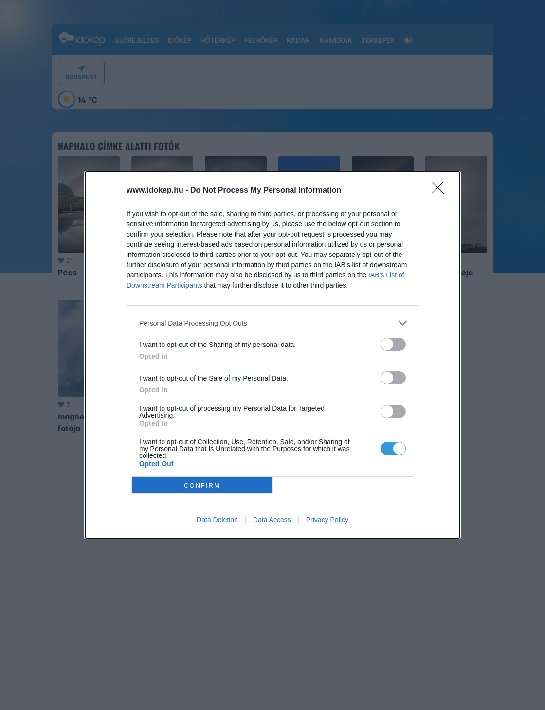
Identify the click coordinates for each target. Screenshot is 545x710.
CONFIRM (202, 485)
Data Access (272, 520)
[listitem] (272, 323)
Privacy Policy (327, 520)
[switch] (393, 344)
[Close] (441, 191)
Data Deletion (217, 520)
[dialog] (272, 355)
